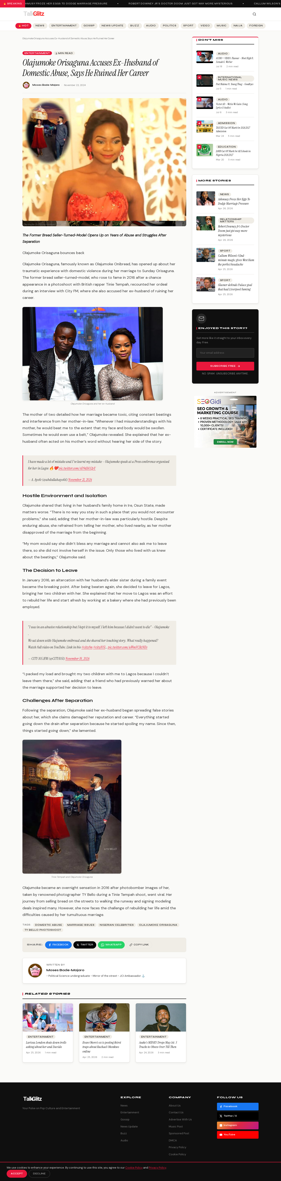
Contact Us (176, 1112)
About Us (175, 1105)
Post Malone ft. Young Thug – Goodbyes (234, 84)
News (40, 25)
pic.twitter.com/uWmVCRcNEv (127, 647)
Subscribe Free (225, 366)
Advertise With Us (180, 1119)
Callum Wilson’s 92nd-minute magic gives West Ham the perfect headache (236, 260)
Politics (169, 25)
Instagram (228, 1125)
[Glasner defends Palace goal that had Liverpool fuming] (205, 284)
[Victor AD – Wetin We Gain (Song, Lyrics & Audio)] (204, 103)
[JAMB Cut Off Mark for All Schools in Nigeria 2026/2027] (204, 150)
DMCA (173, 1140)
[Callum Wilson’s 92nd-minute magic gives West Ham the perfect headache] (205, 255)
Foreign (256, 25)
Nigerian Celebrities (117, 925)
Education (227, 146)
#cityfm (86, 647)
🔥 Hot (23, 25)
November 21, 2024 (80, 479)
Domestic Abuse (48, 925)
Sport (188, 25)
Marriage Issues (80, 925)
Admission (226, 123)
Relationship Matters (231, 220)
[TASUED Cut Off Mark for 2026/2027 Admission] (204, 126)
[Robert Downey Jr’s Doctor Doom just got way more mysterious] (205, 223)
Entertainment (64, 25)
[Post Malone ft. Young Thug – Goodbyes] (204, 80)
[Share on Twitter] (84, 945)
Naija (238, 25)
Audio (151, 25)
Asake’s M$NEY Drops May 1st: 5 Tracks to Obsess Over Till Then (158, 1044)
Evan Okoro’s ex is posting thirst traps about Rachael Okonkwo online (102, 1047)
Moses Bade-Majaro (46, 85)
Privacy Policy (177, 1147)
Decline (39, 1173)
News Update (112, 25)
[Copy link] (139, 945)
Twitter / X (228, 1116)
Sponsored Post (179, 1133)
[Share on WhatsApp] (111, 945)
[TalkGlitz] (33, 14)
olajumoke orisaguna (158, 925)
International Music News (230, 78)
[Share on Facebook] (58, 945)
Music (222, 25)
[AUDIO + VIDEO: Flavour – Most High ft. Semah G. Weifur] (204, 57)
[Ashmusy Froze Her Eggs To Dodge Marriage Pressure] (205, 198)
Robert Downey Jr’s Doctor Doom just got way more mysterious (183, 3)
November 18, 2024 (77, 658)
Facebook (228, 1106)
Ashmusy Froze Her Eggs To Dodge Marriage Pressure (66, 3)
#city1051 (99, 647)
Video (205, 25)
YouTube (227, 1134)
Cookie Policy (177, 1154)
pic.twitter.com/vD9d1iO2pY (77, 468)
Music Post (176, 1126)
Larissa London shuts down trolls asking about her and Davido (46, 1044)
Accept (17, 1173)
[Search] (254, 14)
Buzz (134, 25)
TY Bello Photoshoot (43, 930)
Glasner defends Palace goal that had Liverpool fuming (235, 287)
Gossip (89, 25)
